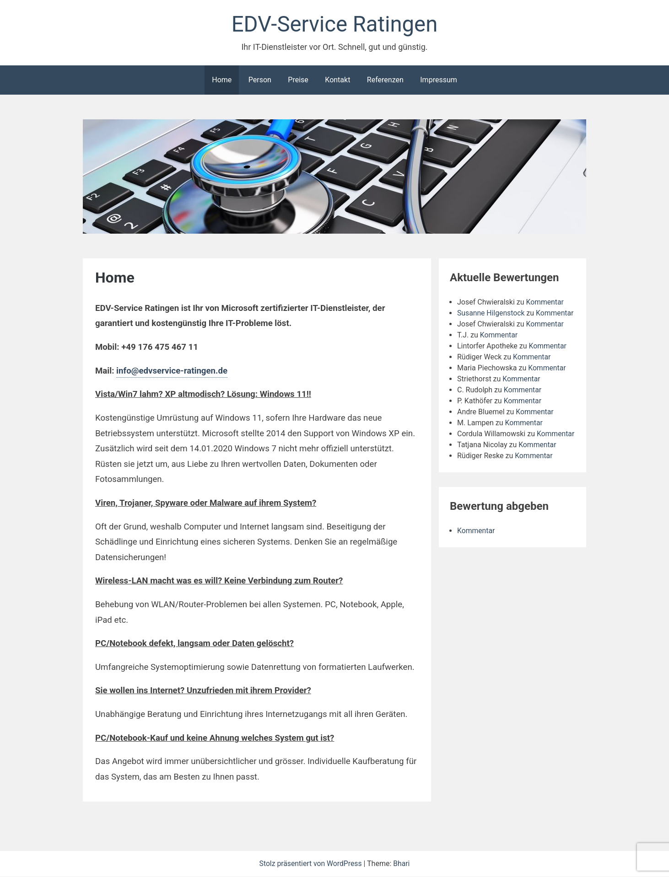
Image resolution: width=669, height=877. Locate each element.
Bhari (402, 864)
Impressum (438, 80)
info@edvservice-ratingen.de (171, 371)
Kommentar (545, 302)
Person (259, 80)
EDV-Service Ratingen (334, 24)
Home (222, 80)
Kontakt (337, 80)
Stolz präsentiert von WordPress (311, 864)
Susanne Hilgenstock (491, 313)
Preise (298, 80)
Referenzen (385, 80)
